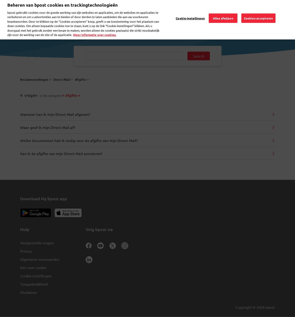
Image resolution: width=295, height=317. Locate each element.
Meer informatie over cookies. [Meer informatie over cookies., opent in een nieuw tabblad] (94, 28)
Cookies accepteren (258, 12)
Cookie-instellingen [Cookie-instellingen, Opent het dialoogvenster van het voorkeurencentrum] (190, 12)
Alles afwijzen (223, 12)
